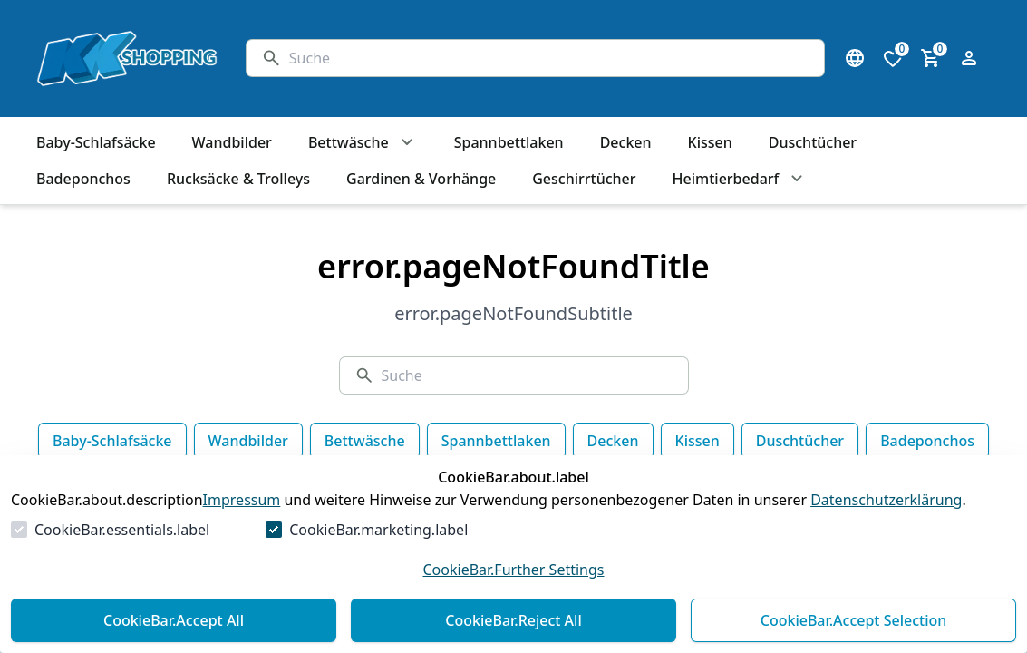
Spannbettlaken (496, 441)
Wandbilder (248, 441)
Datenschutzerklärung (886, 500)
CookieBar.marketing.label (378, 530)
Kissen (697, 441)
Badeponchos (927, 441)
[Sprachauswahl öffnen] (855, 58)
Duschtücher (800, 441)
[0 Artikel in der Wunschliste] (893, 58)
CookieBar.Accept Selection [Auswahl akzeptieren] (854, 620)
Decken (613, 441)
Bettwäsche (365, 441)
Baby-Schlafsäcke (112, 441)
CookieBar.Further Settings (513, 570)
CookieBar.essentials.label (121, 530)
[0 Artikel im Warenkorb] (931, 58)
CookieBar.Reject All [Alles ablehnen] (513, 620)
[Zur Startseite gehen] (123, 58)
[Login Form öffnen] (969, 58)
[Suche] (549, 58)
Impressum (242, 500)
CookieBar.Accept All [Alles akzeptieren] (173, 620)
